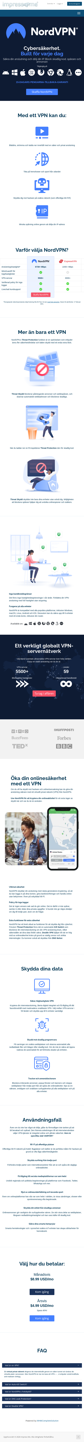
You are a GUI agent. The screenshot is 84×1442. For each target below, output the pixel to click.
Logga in (60, 3)
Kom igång (42, 1292)
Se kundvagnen (74, 4)
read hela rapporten (53, 302)
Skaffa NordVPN (42, 92)
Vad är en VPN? (42, 1365)
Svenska (51, 3)
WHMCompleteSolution (48, 1420)
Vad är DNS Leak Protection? (42, 1398)
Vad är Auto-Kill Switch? (42, 1384)
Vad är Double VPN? (42, 1406)
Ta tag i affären (44, 693)
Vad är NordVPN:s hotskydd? (42, 1391)
